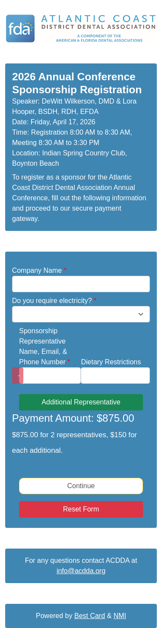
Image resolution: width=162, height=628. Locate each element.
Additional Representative (80, 402)
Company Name (39, 270)
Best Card (89, 615)
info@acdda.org (81, 570)
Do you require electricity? (54, 300)
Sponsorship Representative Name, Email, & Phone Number (44, 346)
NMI (120, 615)
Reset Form (81, 509)
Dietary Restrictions (111, 362)
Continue (81, 485)
